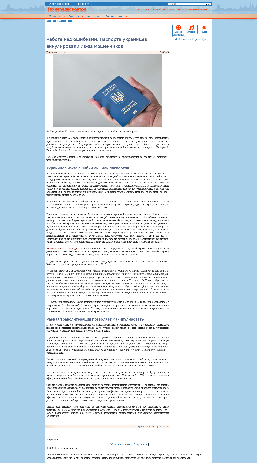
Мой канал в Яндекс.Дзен (191, 39)
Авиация (93, 16)
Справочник (114, 16)
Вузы (204, 29)
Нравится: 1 (144, 426)
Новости (54, 16)
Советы (74, 16)
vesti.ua (62, 52)
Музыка (191, 29)
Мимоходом (65, 20)
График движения (178, 30)
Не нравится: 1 (160, 426)
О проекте (82, 4)
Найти (206, 4)
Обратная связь (59, 4)
